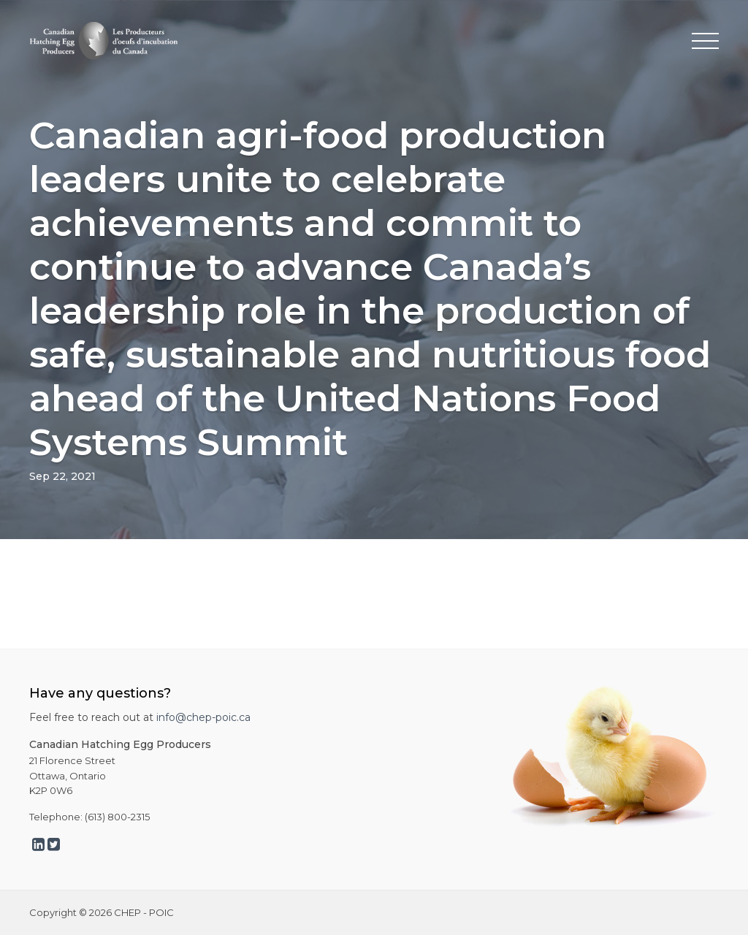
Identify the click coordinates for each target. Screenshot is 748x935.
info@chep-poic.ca (203, 717)
